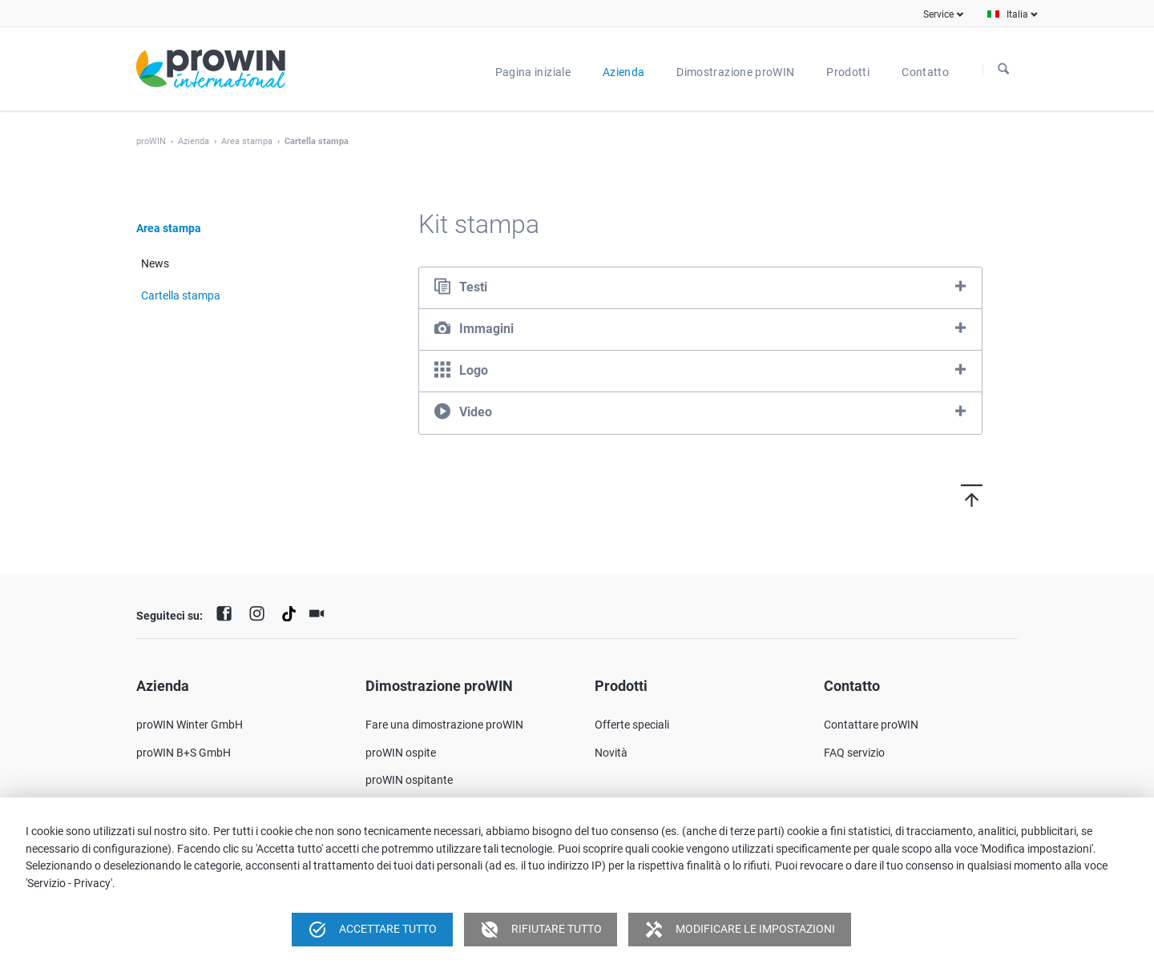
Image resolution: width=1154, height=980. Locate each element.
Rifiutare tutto (541, 929)
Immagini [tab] (486, 328)
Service (938, 14)
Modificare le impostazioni (739, 929)
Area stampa (246, 141)
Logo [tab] (473, 370)
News (155, 263)
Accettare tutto (372, 929)
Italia (1017, 14)
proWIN (151, 141)
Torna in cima (944, 495)
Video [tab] (475, 412)
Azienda (193, 141)
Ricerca (1003, 70)
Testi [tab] (473, 287)
